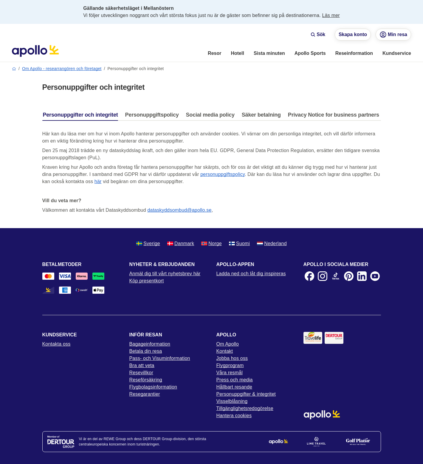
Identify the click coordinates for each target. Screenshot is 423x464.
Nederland (272, 243)
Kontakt (224, 351)
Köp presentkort (146, 280)
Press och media (234, 379)
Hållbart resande (234, 386)
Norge (211, 243)
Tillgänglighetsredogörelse (244, 408)
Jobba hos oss (232, 358)
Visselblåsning (232, 401)
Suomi (239, 243)
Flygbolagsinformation (153, 386)
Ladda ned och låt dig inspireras (251, 273)
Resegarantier (144, 394)
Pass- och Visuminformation (159, 358)
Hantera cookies (234, 415)
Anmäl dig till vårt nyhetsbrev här (165, 273)
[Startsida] (35, 51)
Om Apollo (227, 344)
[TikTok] (336, 276)
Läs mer (331, 15)
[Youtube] (375, 276)
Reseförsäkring (145, 379)
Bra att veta (141, 365)
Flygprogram (230, 365)
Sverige (148, 243)
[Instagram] (323, 276)
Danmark (180, 243)
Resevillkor (141, 372)
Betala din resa (145, 351)
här (98, 181)
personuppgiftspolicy (222, 174)
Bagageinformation (150, 344)
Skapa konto (353, 34)
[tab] (82, 116)
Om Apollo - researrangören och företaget (61, 68)
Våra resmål (229, 372)
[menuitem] (214, 53)
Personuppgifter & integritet (246, 394)
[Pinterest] (349, 276)
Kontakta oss (56, 344)
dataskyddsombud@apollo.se (179, 210)
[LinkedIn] (362, 276)
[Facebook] (309, 276)
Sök (318, 34)
